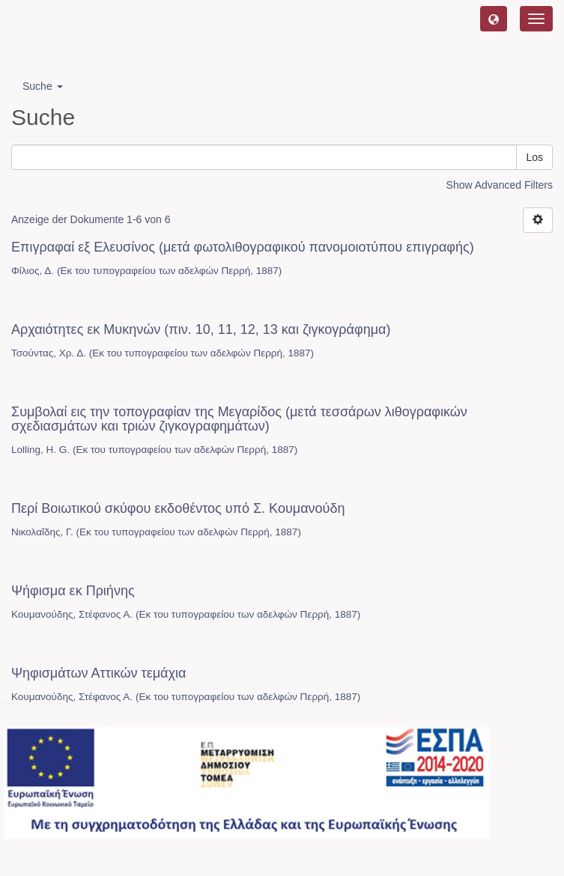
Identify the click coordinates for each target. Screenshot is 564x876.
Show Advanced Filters (499, 185)
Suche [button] (42, 86)
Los (534, 157)
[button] (493, 18)
